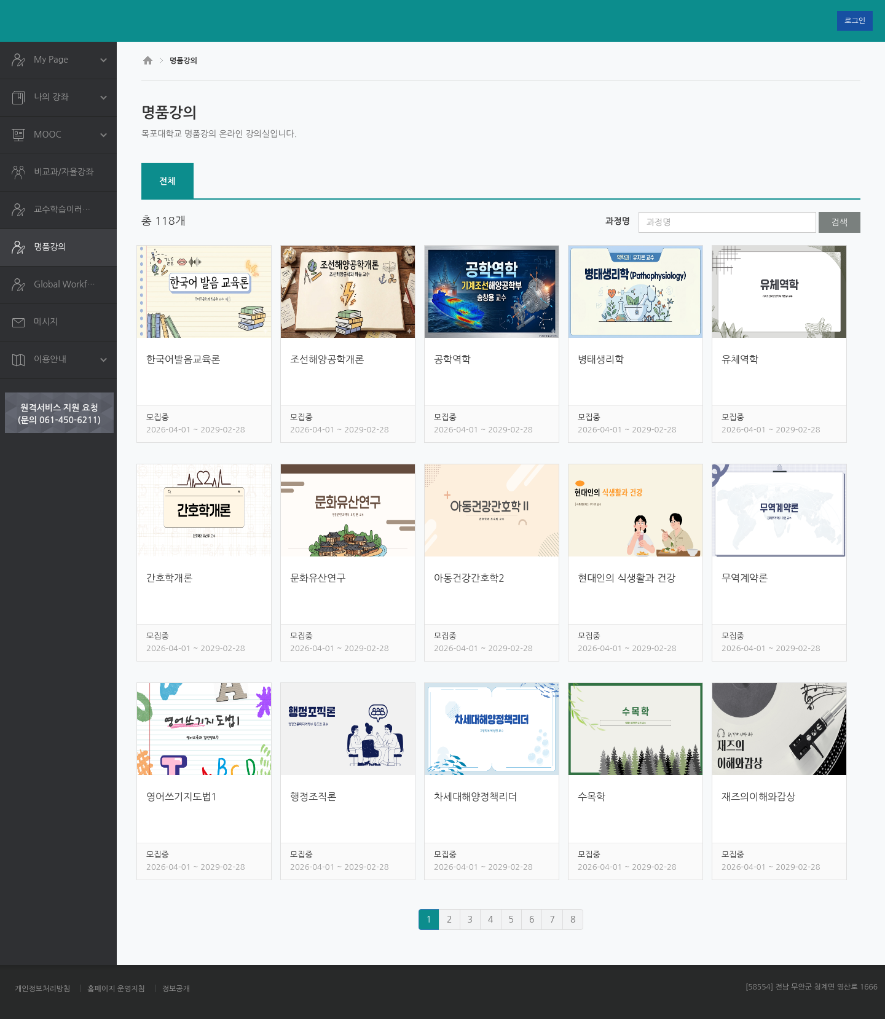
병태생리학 (601, 359)
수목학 (591, 797)
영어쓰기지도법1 (181, 797)
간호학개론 (169, 578)
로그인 (854, 21)
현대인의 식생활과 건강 (626, 578)
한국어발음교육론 (183, 359)
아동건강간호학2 (469, 578)
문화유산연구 (317, 578)
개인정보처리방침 (42, 989)
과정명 (617, 221)
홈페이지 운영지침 (116, 989)
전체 (167, 181)
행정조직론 (313, 797)
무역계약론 (745, 578)
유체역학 (740, 359)
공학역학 (452, 359)
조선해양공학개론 (327, 359)
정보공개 (176, 989)
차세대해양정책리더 (475, 797)
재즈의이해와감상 (758, 797)
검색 (840, 222)
